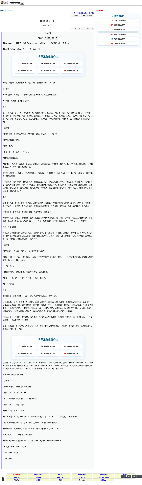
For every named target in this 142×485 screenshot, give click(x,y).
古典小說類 (76, 13)
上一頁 (123, 476)
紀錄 (76, 15)
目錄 (134, 476)
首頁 (129, 476)
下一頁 (139, 476)
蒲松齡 (83, 13)
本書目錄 (90, 13)
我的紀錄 (88, 15)
